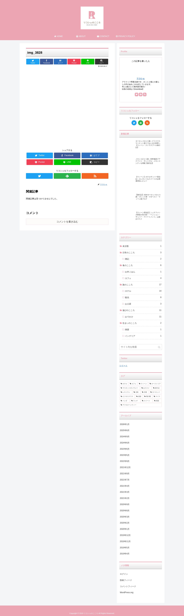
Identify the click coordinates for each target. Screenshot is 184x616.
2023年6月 (125, 449)
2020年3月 (125, 517)
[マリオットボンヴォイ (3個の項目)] (130, 388)
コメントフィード (128, 586)
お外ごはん (143, 272)
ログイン (124, 574)
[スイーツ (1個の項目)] (147, 401)
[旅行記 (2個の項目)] (157, 388)
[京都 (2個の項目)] (145, 392)
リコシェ (141, 78)
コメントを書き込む (67, 221)
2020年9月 (125, 504)
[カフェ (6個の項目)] (133, 384)
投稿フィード (126, 580)
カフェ (143, 278)
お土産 (143, 304)
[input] (140, 347)
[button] (159, 347)
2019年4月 (125, 554)
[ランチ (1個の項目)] (135, 401)
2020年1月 (125, 529)
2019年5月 (125, 548)
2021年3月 (125, 492)
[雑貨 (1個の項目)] (157, 401)
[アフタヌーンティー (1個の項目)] (141, 405)
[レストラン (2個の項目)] (126, 392)
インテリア (143, 336)
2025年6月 (125, 430)
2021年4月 (125, 486)
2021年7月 (125, 480)
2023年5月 (125, 455)
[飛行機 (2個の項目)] (147, 396)
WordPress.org (126, 592)
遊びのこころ (141, 310)
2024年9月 (125, 436)
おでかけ (143, 317)
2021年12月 (125, 467)
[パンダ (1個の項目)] (125, 401)
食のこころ (141, 265)
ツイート (123, 366)
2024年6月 (125, 443)
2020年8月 (125, 511)
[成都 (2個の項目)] (139, 396)
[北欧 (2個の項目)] (136, 392)
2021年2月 (125, 498)
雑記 (143, 259)
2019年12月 (125, 535)
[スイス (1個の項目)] (157, 396)
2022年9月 (125, 461)
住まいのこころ (141, 323)
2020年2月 (125, 523)
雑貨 (143, 329)
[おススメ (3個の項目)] (146, 388)
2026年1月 (125, 424)
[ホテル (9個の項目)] (124, 384)
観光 (143, 297)
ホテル (143, 291)
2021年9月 (125, 473)
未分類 (141, 246)
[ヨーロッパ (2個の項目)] (155, 392)
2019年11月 (125, 541)
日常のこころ (141, 252)
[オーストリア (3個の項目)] (155, 384)
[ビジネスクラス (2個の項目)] (127, 396)
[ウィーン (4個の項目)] (143, 384)
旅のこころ (141, 285)
